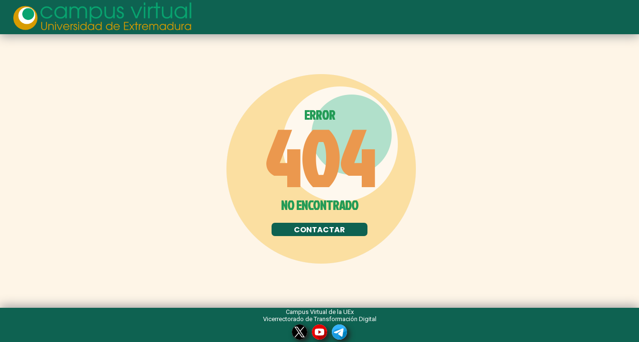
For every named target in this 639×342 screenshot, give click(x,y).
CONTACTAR (319, 229)
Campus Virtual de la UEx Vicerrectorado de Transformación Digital (319, 315)
